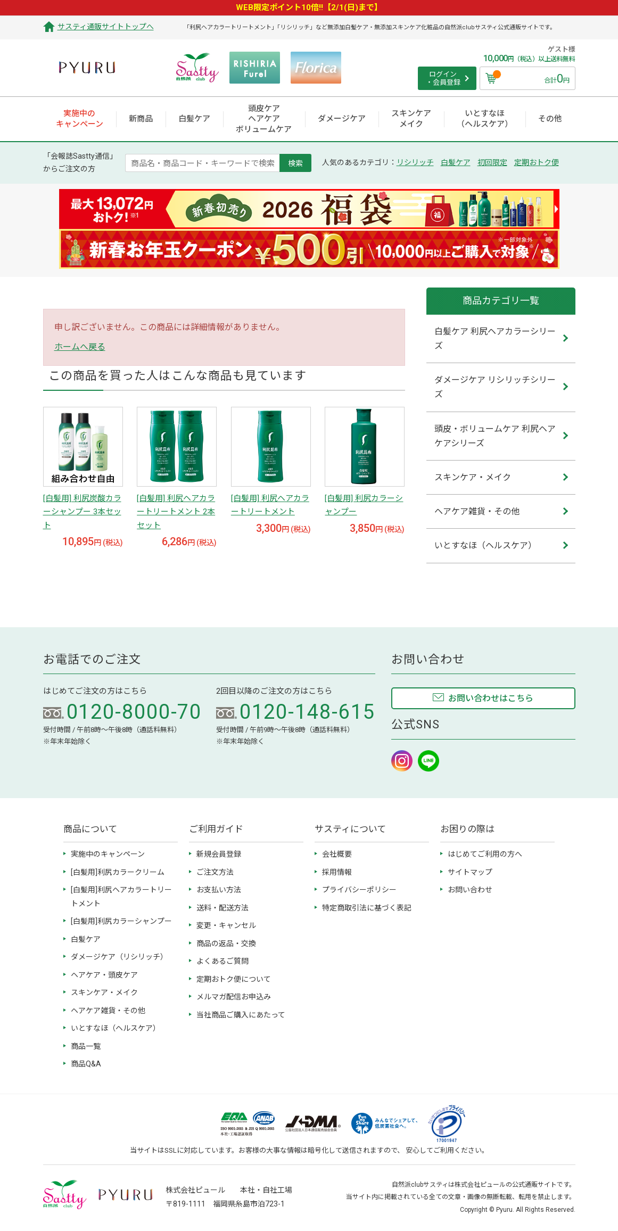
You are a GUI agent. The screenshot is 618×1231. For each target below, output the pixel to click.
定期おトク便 (536, 162)
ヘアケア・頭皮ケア (104, 975)
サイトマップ (470, 872)
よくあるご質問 (222, 961)
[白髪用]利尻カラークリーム (117, 872)
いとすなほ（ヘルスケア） (115, 1028)
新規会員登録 (218, 854)
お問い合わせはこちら (490, 698)
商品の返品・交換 (226, 943)
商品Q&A (86, 1064)
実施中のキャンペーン (108, 854)
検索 (295, 163)
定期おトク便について (233, 979)
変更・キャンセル (226, 925)
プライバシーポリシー (359, 889)
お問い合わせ (470, 889)
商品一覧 (86, 1046)
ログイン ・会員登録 (443, 78)
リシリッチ (415, 162)
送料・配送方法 (222, 908)
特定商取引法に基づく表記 (366, 908)
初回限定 (492, 162)
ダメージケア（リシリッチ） (119, 957)
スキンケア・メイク (104, 992)
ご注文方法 (215, 872)
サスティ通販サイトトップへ (105, 26)
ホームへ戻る (79, 347)
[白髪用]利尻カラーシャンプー (121, 921)
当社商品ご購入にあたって (240, 1015)
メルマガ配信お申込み (233, 996)
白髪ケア (456, 162)
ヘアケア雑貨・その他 (108, 1010)
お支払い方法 (218, 889)
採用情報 (337, 872)
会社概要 (337, 854)
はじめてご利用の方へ (485, 854)
